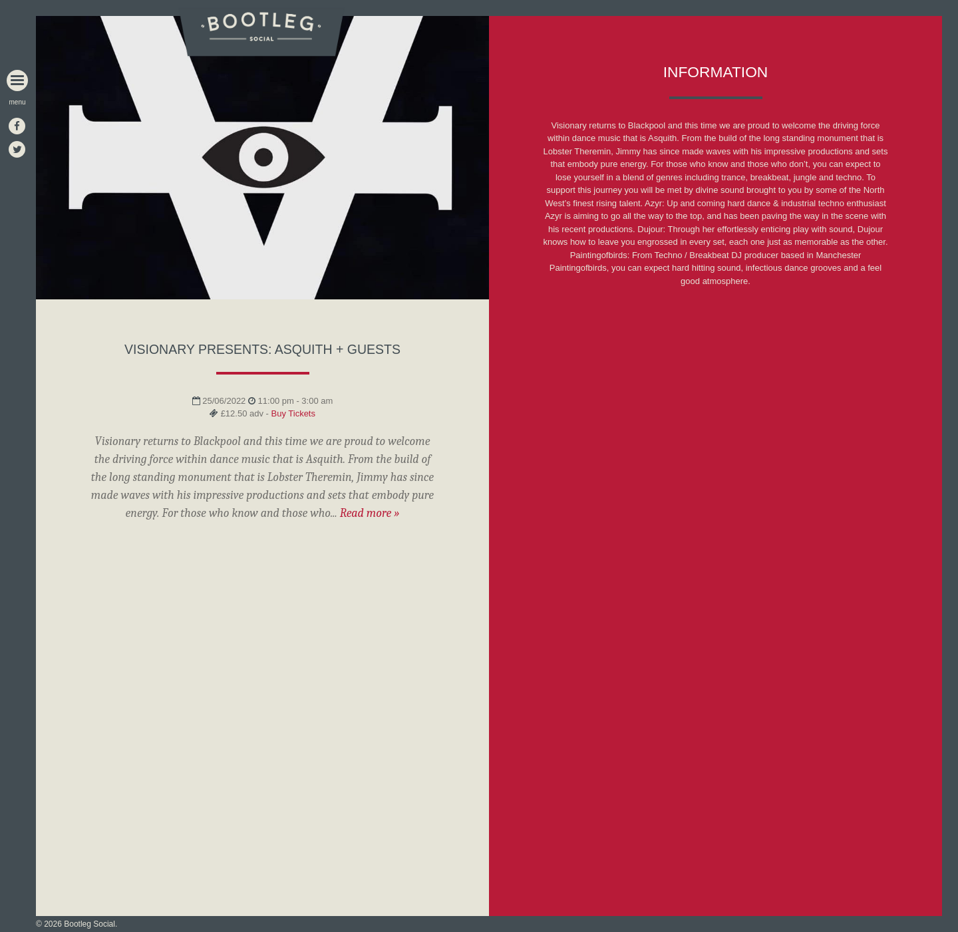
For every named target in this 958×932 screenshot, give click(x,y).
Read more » (370, 513)
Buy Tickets (293, 413)
